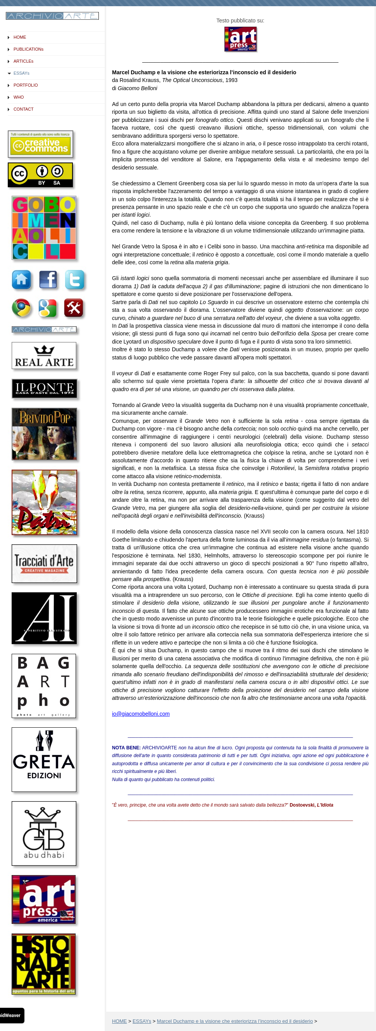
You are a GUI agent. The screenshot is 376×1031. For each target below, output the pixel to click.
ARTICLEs (23, 61)
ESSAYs (21, 73)
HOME (20, 37)
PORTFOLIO (26, 85)
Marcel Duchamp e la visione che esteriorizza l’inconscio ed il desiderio (235, 1021)
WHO (19, 97)
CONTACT (24, 109)
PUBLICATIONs (28, 49)
